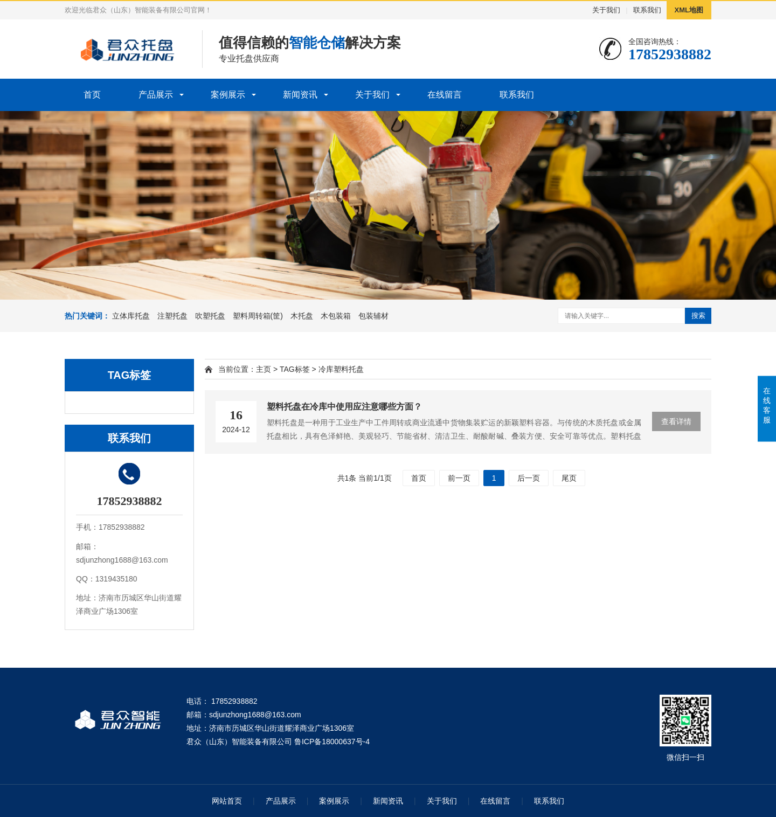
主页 (263, 369)
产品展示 (155, 94)
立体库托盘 (131, 315)
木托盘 (301, 315)
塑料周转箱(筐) (258, 315)
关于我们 (606, 10)
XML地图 (689, 10)
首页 (92, 94)
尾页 (569, 478)
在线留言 (444, 94)
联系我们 (647, 10)
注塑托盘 (172, 315)
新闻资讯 (300, 94)
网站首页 (227, 801)
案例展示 (228, 94)
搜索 (698, 315)
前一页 (459, 478)
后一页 (528, 478)
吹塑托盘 (210, 315)
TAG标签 (295, 369)
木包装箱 (336, 315)
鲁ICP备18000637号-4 (332, 741)
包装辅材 (373, 315)
